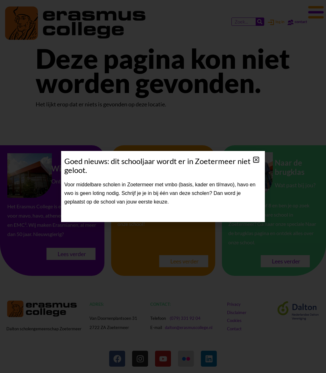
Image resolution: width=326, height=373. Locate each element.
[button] (256, 159)
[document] (163, 186)
